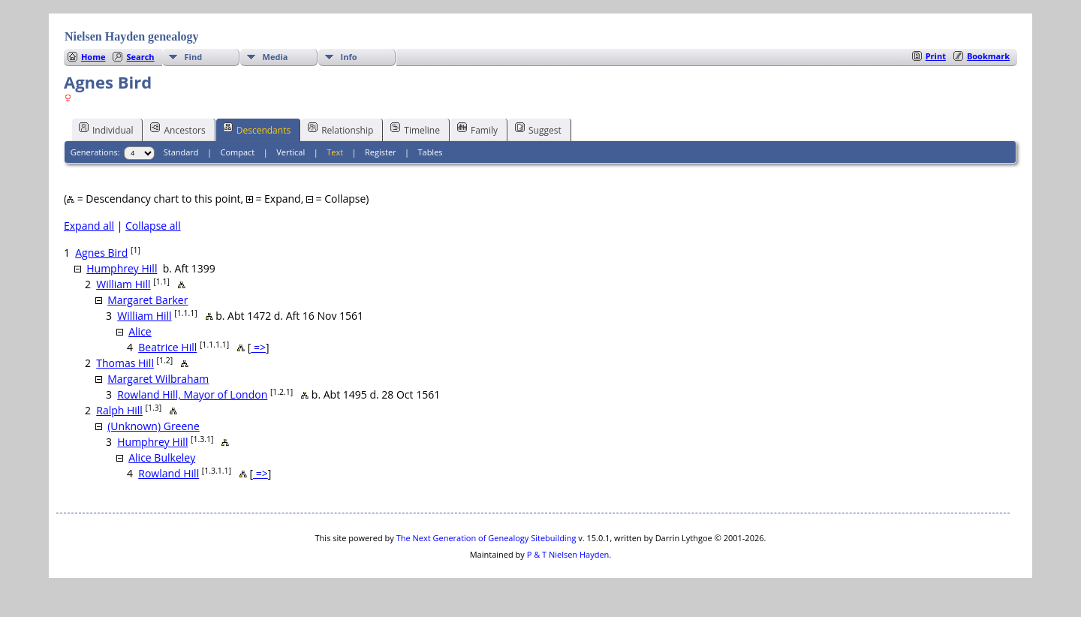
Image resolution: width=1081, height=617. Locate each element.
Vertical (290, 152)
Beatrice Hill (167, 347)
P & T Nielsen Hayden (568, 554)
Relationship (340, 129)
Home (93, 56)
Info (349, 56)
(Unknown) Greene (153, 426)
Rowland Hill (168, 473)
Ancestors (177, 129)
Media (275, 56)
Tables (429, 152)
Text (335, 152)
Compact (238, 152)
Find (194, 56)
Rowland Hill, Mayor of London (192, 394)
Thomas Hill (125, 363)
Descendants (257, 129)
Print (936, 56)
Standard (181, 152)
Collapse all (153, 225)
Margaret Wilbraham (158, 379)
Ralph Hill (119, 410)
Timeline (415, 129)
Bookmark (988, 56)
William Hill (123, 284)
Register (380, 152)
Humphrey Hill (121, 268)
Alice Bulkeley (161, 457)
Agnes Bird (101, 252)
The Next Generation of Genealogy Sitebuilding (486, 537)
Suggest (538, 129)
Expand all (89, 225)
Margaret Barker (147, 300)
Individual (106, 129)
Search (140, 56)
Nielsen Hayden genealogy (132, 36)
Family (477, 129)
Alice (140, 331)
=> (258, 347)
